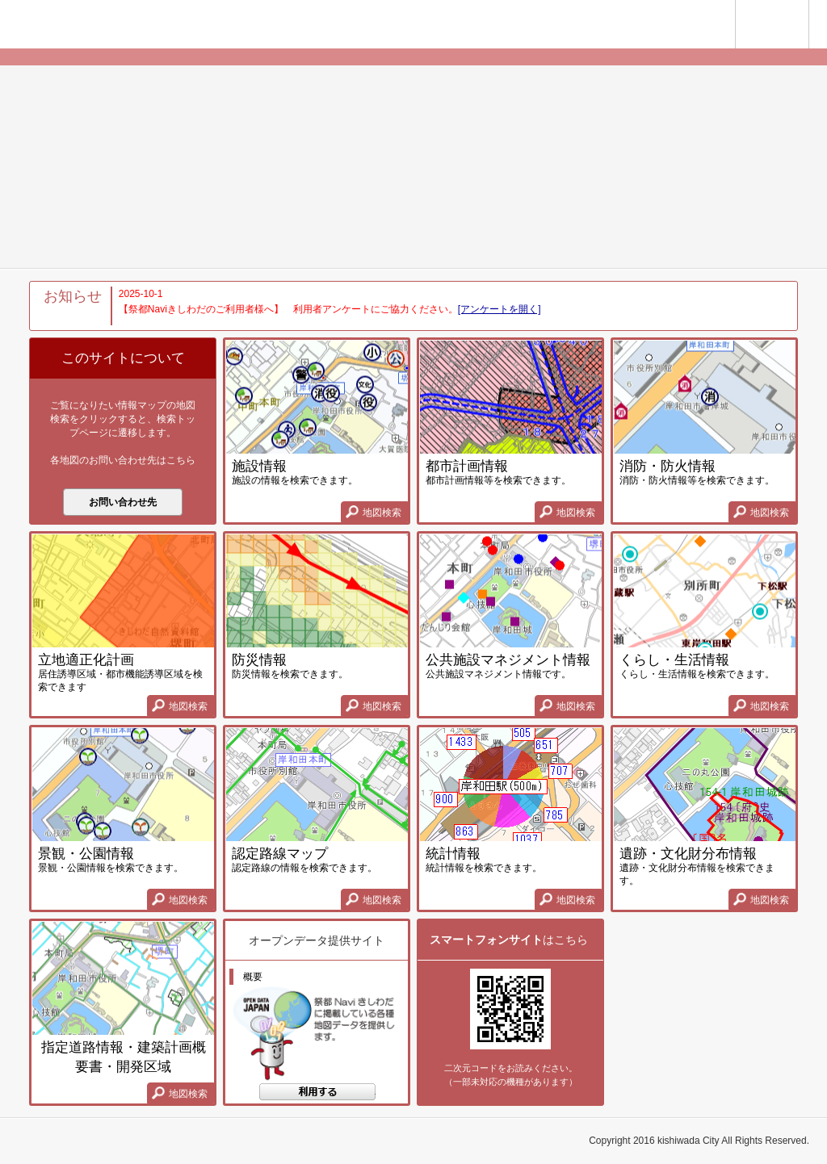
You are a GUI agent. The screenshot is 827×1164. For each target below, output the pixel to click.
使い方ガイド (808, 6)
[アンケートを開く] (499, 309)
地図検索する (317, 1095)
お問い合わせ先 (123, 502)
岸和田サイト (688, 26)
